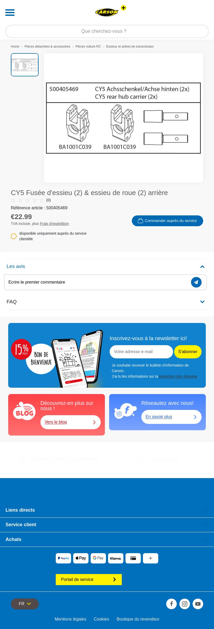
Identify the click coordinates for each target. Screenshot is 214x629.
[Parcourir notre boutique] (107, 31)
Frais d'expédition (54, 223)
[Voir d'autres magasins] (123, 8)
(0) (31, 200)
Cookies (101, 619)
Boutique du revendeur (138, 619)
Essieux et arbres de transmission (130, 46)
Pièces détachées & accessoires (47, 46)
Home (15, 46)
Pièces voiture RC (88, 46)
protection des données (178, 376)
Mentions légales (70, 619)
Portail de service (89, 579)
